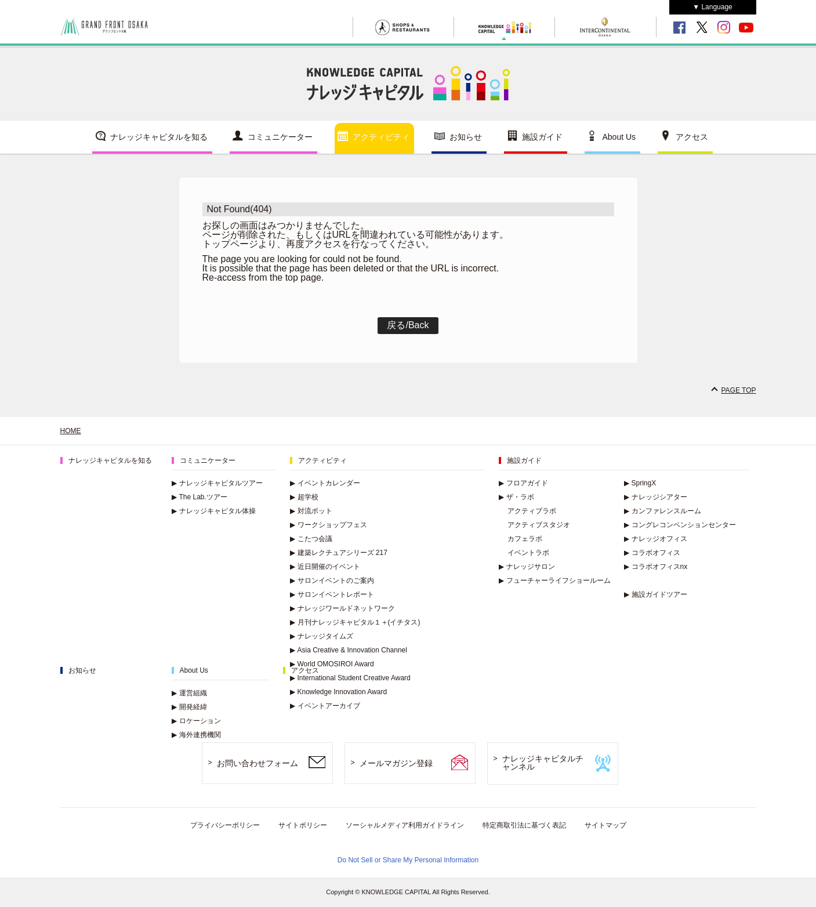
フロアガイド (523, 483)
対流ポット (311, 511)
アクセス (692, 137)
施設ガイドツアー (655, 594)
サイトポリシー (302, 825)
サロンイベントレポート (332, 594)
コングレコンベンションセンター (680, 525)
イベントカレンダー (325, 483)
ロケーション (196, 721)
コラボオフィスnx (656, 567)
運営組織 (189, 693)
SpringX (640, 483)
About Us (619, 137)
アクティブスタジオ (538, 525)
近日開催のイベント (325, 567)
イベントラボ (528, 553)
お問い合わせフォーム (257, 763)
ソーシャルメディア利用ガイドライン (405, 825)
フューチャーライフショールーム (555, 580)
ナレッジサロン (527, 567)
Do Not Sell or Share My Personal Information (408, 860)
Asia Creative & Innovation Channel (348, 650)
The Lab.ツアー (199, 497)
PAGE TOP (738, 390)
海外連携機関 (196, 735)
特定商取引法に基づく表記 (524, 825)
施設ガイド (542, 137)
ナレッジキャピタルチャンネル (542, 762)
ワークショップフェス (328, 525)
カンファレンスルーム (662, 511)
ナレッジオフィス (655, 539)
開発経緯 (189, 707)
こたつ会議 (311, 539)
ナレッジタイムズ (321, 636)
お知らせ (465, 137)
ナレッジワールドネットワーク (342, 608)
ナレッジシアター (655, 497)
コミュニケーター (280, 137)
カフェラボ (524, 539)
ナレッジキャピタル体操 (214, 511)
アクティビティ (381, 137)
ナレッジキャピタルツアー (217, 483)
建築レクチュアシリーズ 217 (338, 553)
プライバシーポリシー (225, 825)
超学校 (304, 497)
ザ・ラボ (516, 497)
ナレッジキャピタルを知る (159, 137)
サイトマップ (605, 825)
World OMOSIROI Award (332, 664)
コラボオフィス (652, 553)
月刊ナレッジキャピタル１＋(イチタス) (355, 622)
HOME (70, 431)
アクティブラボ (531, 511)
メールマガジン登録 (396, 763)
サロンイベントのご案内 (332, 580)
